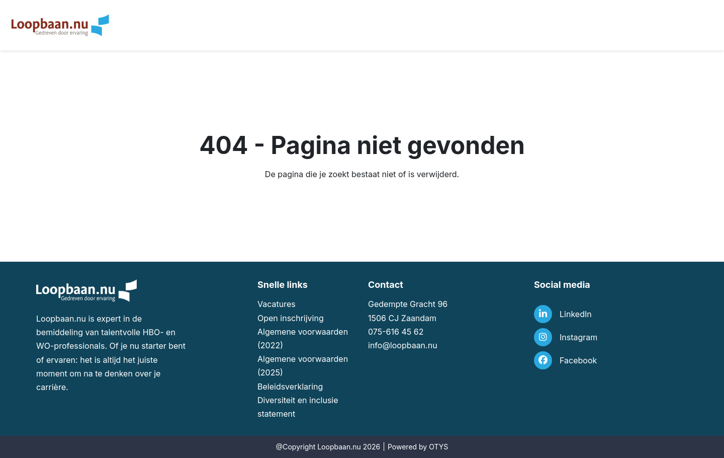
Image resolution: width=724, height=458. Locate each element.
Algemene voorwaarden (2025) (302, 365)
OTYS (438, 446)
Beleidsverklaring (290, 386)
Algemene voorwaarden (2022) (302, 338)
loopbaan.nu (413, 345)
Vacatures (276, 304)
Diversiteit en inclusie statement (297, 407)
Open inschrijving (290, 318)
